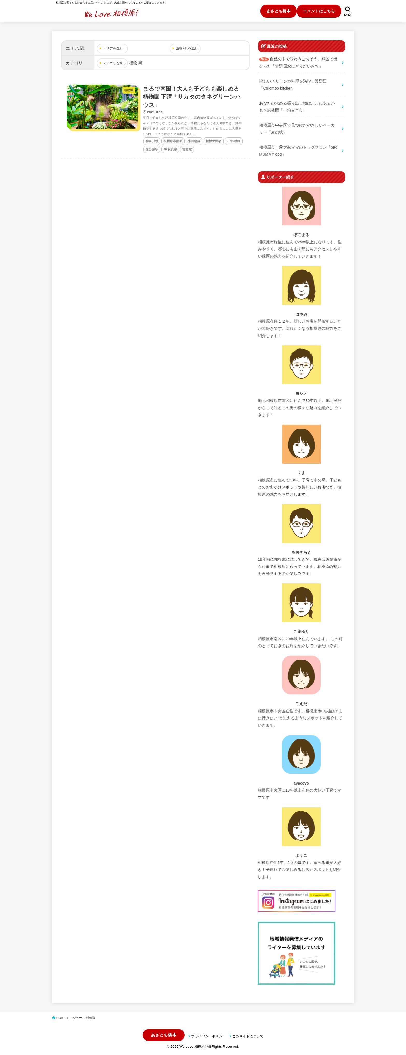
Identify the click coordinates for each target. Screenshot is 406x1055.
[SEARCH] (347, 11)
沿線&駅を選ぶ (187, 48)
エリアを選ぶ (112, 48)
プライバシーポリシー (208, 1036)
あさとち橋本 (279, 11)
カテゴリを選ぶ (114, 63)
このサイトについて (247, 1036)
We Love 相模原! (192, 1047)
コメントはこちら (319, 11)
